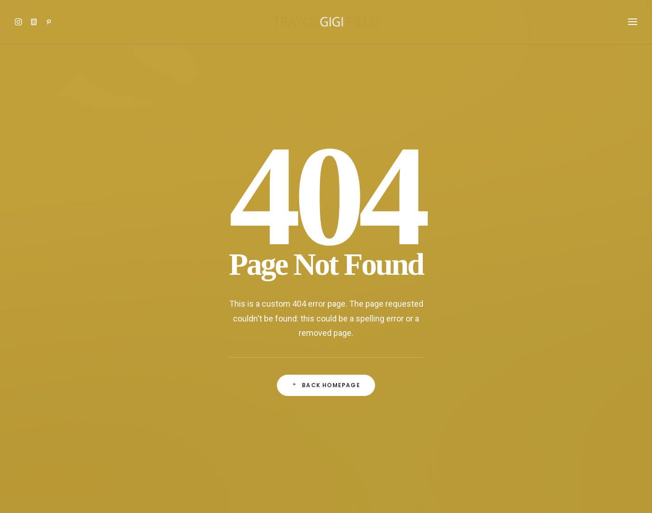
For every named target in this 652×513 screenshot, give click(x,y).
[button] (20, 21)
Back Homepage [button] (326, 295)
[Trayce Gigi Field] (326, 21)
